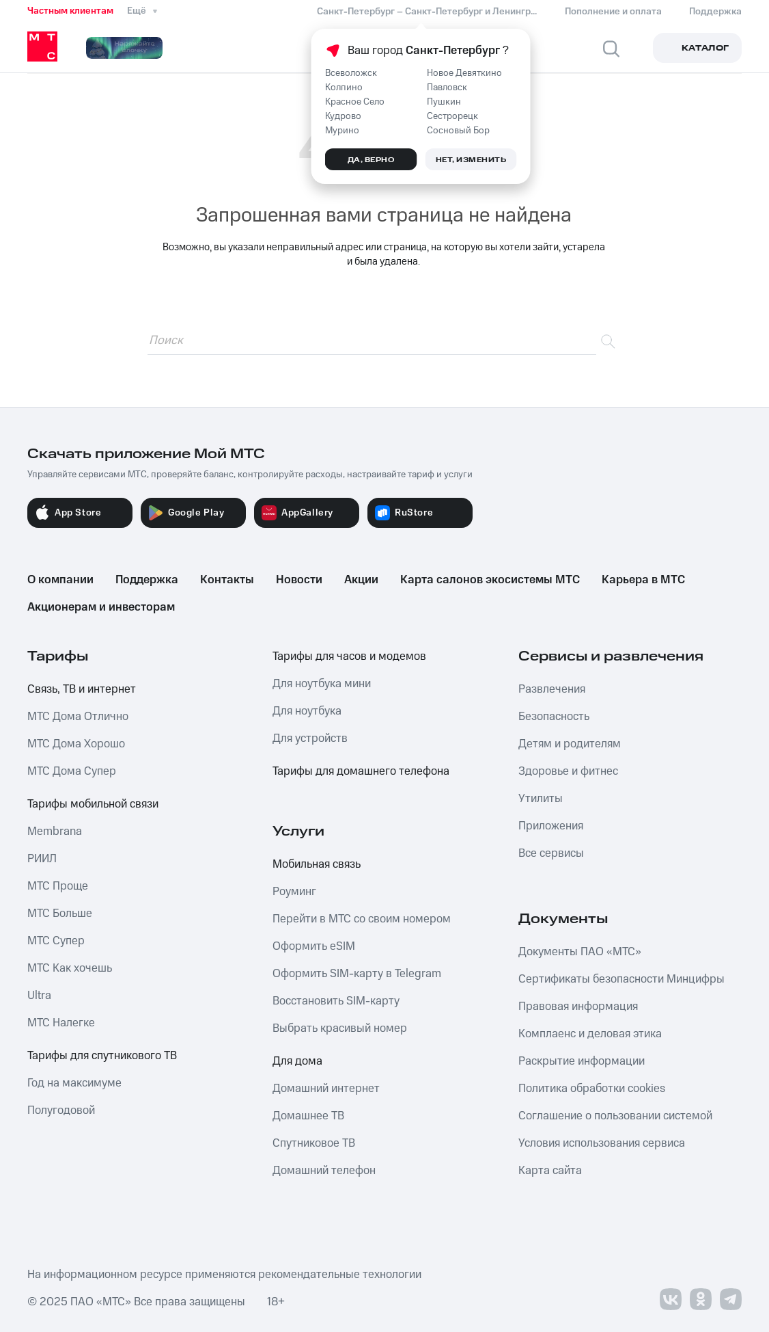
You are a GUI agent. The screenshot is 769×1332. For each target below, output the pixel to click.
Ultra (39, 995)
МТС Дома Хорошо (76, 744)
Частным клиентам (70, 11)
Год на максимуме (74, 1083)
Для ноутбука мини (321, 684)
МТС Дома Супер (71, 771)
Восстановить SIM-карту (336, 1001)
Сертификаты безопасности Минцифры (621, 979)
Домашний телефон (324, 1170)
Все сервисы (551, 853)
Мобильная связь (316, 864)
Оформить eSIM (313, 946)
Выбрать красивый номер (339, 1028)
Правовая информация (578, 1006)
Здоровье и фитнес (568, 771)
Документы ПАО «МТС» (579, 952)
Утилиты (540, 798)
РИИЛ (42, 859)
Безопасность (553, 716)
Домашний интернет (326, 1088)
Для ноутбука (306, 711)
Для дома (297, 1061)
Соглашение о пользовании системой (615, 1116)
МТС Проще (57, 886)
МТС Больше (59, 913)
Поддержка (146, 580)
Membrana (54, 831)
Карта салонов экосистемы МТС (490, 580)
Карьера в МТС (643, 580)
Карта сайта (550, 1170)
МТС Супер (56, 941)
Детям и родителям (569, 744)
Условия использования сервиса (601, 1143)
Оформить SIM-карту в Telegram (356, 973)
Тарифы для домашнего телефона (360, 771)
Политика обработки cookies (591, 1088)
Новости (299, 580)
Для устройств (310, 738)
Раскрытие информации (581, 1061)
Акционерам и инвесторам (101, 607)
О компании (60, 580)
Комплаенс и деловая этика (590, 1034)
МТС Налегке (61, 1023)
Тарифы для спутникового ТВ (102, 1056)
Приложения (550, 826)
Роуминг (294, 891)
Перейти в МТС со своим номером (361, 919)
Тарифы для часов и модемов (349, 656)
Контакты (227, 580)
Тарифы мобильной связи (92, 804)
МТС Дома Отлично (77, 716)
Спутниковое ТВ (313, 1143)
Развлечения (551, 689)
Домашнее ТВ (308, 1116)
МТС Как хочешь (69, 968)
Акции (361, 580)
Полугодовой (61, 1110)
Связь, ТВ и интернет (81, 689)
